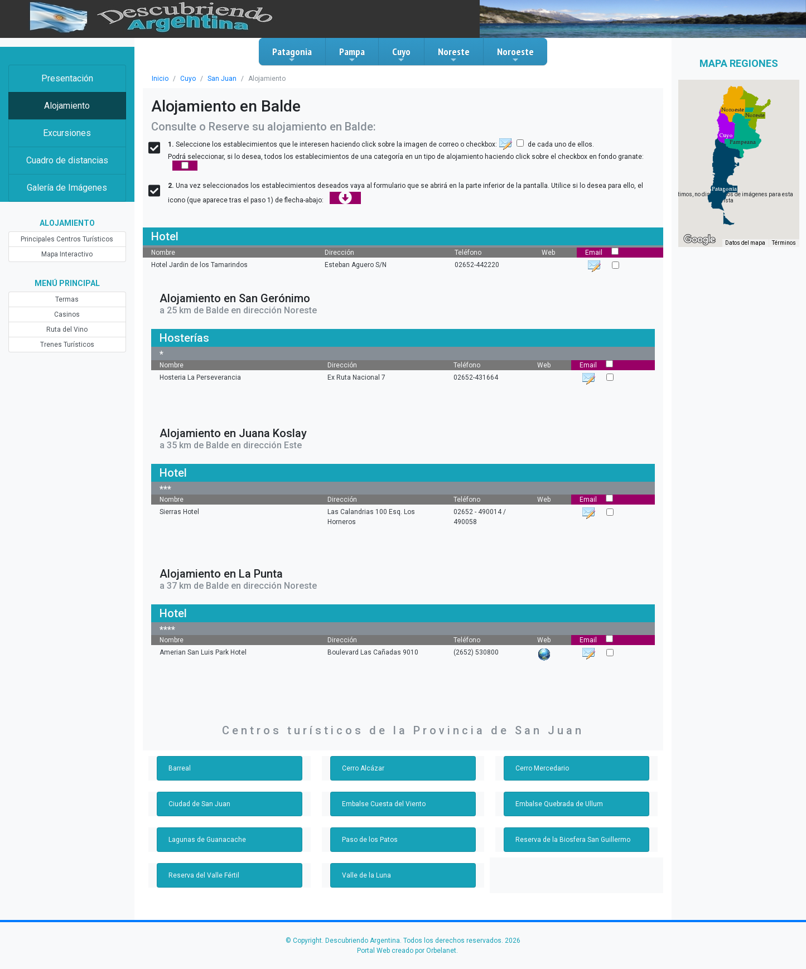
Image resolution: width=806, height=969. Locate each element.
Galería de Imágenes (67, 187)
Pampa (352, 54)
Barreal (179, 768)
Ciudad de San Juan (199, 804)
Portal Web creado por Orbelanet (406, 951)
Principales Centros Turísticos (67, 239)
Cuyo (401, 54)
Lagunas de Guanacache (207, 840)
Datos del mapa (745, 243)
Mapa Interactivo (67, 254)
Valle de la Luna (366, 875)
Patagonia (292, 54)
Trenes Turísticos (67, 344)
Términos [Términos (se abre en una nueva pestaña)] (784, 243)
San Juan (222, 79)
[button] (724, 189)
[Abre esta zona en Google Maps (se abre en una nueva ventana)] (699, 239)
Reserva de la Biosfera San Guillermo (572, 840)
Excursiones (67, 133)
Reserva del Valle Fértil (203, 875)
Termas (67, 299)
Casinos (67, 314)
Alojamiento (67, 105)
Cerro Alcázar (363, 768)
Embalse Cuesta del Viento (384, 804)
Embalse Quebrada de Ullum (559, 804)
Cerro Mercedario (542, 768)
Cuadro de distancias (67, 160)
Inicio (160, 79)
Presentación (67, 78)
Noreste (454, 54)
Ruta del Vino (67, 329)
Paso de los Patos (370, 840)
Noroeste (515, 54)
